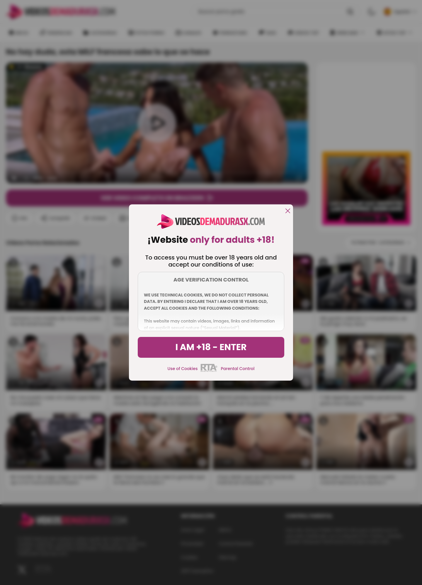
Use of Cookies (183, 369)
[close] (287, 211)
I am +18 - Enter (210, 347)
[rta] (209, 371)
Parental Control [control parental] (237, 369)
